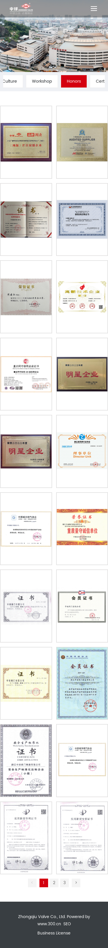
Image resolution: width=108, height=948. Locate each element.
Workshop (42, 81)
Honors (74, 81)
